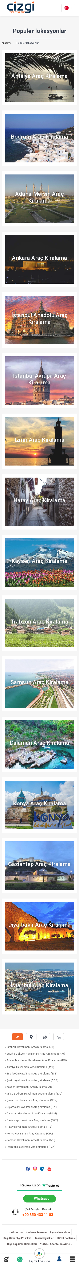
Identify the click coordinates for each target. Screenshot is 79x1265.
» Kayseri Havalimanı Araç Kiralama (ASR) (30, 1086)
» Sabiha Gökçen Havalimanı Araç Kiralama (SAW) (35, 1053)
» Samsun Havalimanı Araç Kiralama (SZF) (30, 1140)
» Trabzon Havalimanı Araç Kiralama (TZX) (30, 1146)
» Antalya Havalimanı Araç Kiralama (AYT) (29, 1067)
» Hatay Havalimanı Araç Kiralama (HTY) (28, 1126)
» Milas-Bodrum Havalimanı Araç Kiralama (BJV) (33, 1093)
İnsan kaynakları (44, 1238)
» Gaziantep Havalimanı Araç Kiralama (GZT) (31, 1120)
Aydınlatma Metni (60, 1232)
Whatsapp (42, 1199)
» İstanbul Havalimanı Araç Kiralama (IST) (29, 1046)
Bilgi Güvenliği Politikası (17, 1238)
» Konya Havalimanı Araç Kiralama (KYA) (29, 1133)
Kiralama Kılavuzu (36, 1232)
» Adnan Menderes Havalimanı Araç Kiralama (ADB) (36, 1060)
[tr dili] (68, 8)
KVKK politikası (66, 1238)
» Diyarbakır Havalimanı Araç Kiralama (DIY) (31, 1106)
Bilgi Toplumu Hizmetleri (22, 1244)
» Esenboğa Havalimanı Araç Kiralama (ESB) (31, 1073)
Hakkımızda (16, 1232)
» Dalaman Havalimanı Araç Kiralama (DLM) (31, 1113)
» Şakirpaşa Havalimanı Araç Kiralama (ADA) (31, 1080)
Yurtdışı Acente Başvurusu (56, 1244)
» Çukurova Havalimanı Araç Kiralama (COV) (31, 1100)
